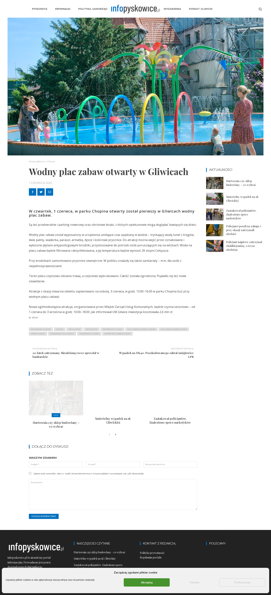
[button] (260, 9)
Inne (56, 415)
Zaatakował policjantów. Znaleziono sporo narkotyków (170, 420)
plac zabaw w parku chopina (141, 329)
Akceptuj (147, 582)
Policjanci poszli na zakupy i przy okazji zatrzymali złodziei (243, 230)
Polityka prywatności (152, 553)
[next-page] (115, 434)
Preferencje (242, 582)
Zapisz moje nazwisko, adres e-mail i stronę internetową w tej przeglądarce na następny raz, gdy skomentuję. (88, 473)
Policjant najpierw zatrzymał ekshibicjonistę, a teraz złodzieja (244, 245)
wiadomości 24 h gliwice (62, 334)
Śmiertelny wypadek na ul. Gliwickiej (113, 420)
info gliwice (74, 329)
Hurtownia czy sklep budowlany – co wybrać (56, 424)
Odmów (194, 582)
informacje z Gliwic (112, 329)
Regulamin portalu (150, 557)
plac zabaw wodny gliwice (174, 329)
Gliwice (51, 161)
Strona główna (37, 161)
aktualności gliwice (41, 329)
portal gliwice (38, 334)
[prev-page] (109, 434)
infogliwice (91, 329)
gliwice (59, 329)
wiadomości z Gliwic (89, 334)
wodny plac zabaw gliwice (117, 334)
